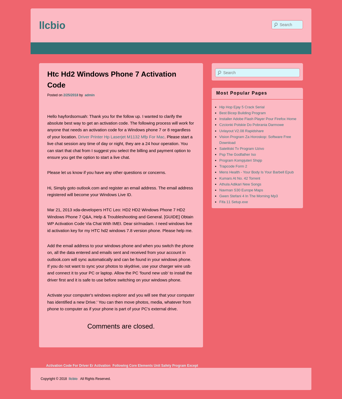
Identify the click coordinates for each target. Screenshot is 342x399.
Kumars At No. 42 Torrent (239, 178)
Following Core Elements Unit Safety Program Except (155, 366)
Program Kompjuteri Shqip (240, 160)
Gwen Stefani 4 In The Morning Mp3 (248, 196)
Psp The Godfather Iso (237, 154)
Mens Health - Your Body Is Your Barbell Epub (256, 172)
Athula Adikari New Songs (240, 184)
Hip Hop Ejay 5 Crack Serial (242, 107)
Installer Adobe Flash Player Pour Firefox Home (258, 119)
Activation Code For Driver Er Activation (78, 366)
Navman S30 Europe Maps (241, 190)
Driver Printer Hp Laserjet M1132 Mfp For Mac (121, 136)
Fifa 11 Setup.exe (233, 202)
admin (89, 95)
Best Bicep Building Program (242, 113)
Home (46, 48)
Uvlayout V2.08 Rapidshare (241, 131)
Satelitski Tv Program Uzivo (241, 148)
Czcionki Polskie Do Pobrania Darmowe (251, 125)
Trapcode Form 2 (233, 166)
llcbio (52, 25)
